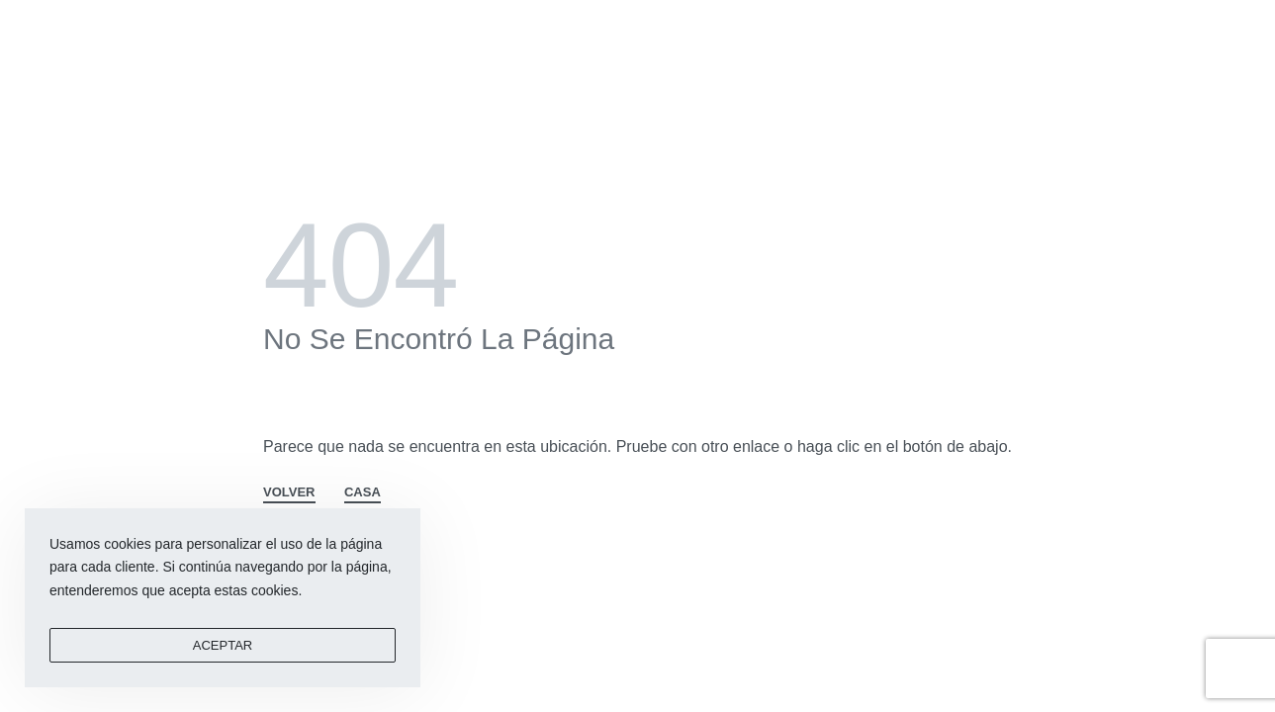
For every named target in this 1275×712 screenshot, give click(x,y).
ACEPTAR (222, 645)
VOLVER (289, 492)
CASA (362, 492)
